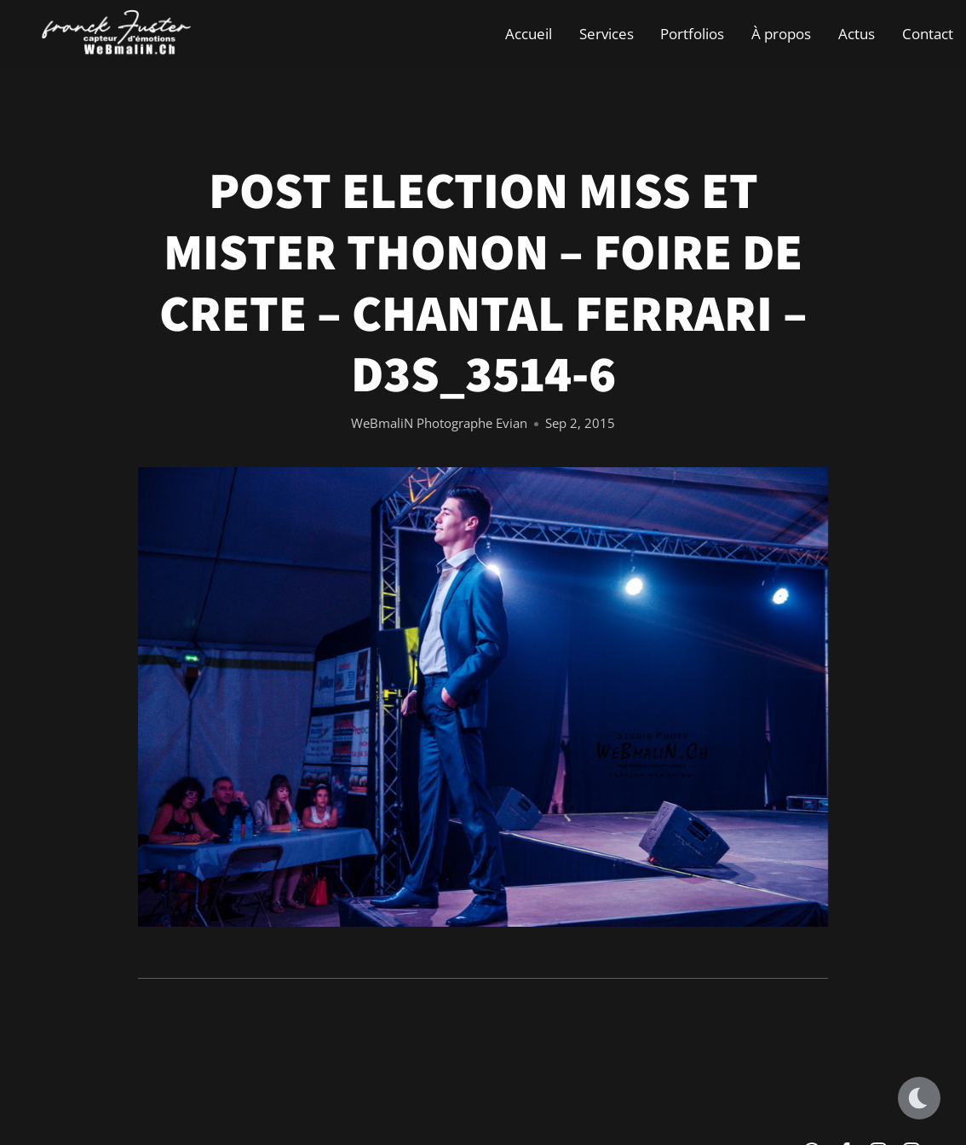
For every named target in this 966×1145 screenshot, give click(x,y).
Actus (856, 33)
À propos (781, 33)
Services (606, 33)
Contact (927, 33)
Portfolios (692, 33)
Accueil (528, 33)
